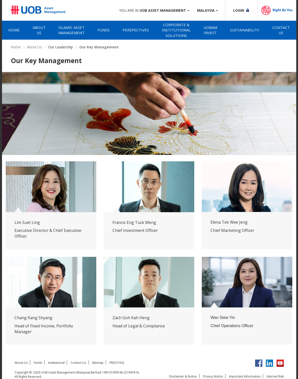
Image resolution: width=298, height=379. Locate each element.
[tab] (14, 30)
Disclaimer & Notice (183, 376)
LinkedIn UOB (269, 363)
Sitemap (97, 363)
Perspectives (135, 29)
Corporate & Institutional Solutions (176, 30)
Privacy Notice (213, 376)
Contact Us (281, 30)
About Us (39, 30)
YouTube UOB (280, 363)
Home (14, 29)
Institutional (56, 363)
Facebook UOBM (258, 363)
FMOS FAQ (116, 363)
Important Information (245, 376)
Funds (104, 29)
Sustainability (244, 29)
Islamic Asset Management (71, 30)
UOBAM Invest (210, 30)
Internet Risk (275, 376)
